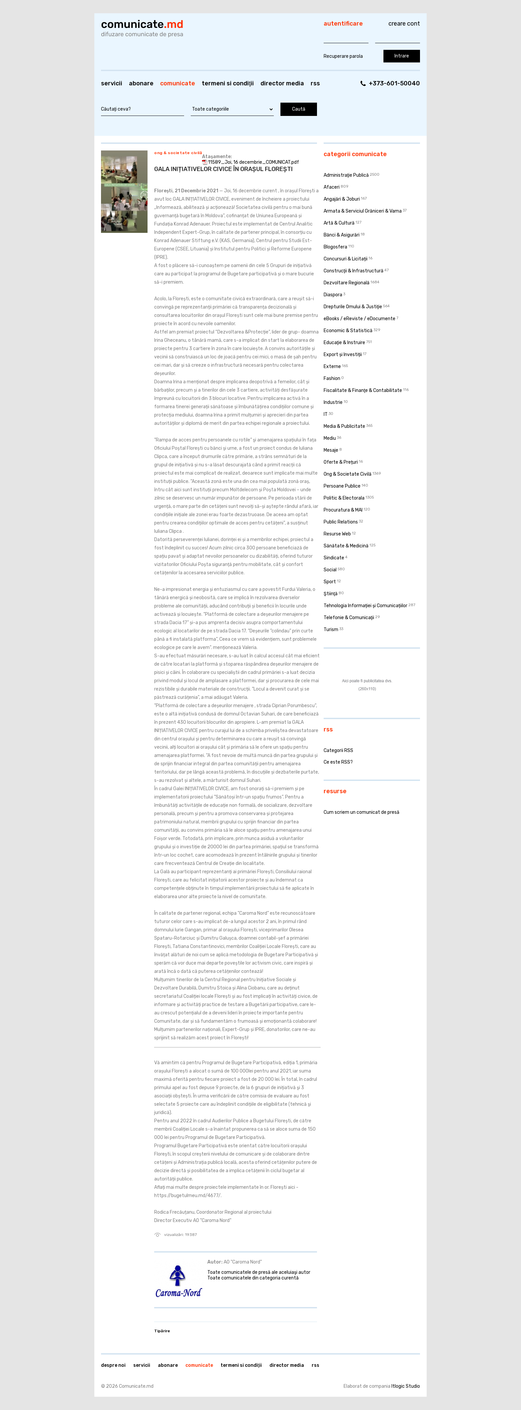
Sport (330, 582)
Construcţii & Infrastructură (353, 271)
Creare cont (404, 23)
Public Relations (341, 522)
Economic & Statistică (348, 330)
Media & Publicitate (344, 426)
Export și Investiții (343, 354)
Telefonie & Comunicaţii (349, 617)
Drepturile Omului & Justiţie (353, 307)
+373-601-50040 (394, 83)
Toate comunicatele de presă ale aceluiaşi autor (258, 1272)
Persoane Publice (342, 486)
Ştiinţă (331, 594)
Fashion (332, 378)
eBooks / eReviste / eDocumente (359, 319)
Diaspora (333, 295)
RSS (315, 83)
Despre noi (113, 1365)
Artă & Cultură (339, 223)
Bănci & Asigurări (342, 235)
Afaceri (332, 187)
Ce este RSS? (338, 762)
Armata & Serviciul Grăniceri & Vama (363, 211)
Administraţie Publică (346, 175)
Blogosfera (335, 247)
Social (330, 570)
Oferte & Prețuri (341, 462)
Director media (282, 83)
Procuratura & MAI (343, 510)
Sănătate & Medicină (346, 546)
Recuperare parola (343, 56)
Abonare (141, 83)
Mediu (330, 438)
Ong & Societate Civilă (178, 152)
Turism (331, 629)
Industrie (333, 402)
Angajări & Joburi (342, 199)
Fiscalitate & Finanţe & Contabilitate (363, 390)
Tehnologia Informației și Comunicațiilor (365, 606)
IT (326, 414)
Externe (332, 366)
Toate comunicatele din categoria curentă (253, 1278)
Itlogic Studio (405, 1386)
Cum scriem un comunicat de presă (361, 812)
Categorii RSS (338, 750)
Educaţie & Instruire (344, 342)
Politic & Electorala (344, 498)
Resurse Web (337, 534)
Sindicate (334, 558)
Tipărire (162, 1331)
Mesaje (331, 450)
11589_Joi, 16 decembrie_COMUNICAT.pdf (253, 162)
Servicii (111, 83)
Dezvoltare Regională (346, 283)
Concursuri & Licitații (345, 259)
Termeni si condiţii (228, 83)
